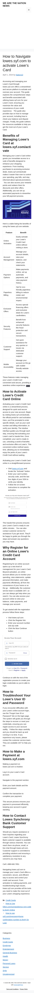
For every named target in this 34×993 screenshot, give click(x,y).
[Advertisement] (17, 32)
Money (5, 960)
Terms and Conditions (12, 989)
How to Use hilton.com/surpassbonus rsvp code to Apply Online (17, 907)
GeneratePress (18, 985)
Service (6, 967)
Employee (7, 946)
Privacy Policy (24, 989)
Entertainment (8, 949)
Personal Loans (9, 963)
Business (6, 938)
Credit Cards (11, 900)
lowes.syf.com (17, 469)
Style (5, 971)
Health (5, 956)
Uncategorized (8, 974)
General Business (10, 953)
